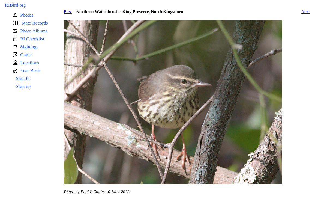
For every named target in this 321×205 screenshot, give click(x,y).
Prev (68, 11)
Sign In (23, 78)
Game (26, 54)
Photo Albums (33, 31)
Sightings (29, 46)
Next (305, 11)
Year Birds (30, 70)
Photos (26, 15)
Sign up (23, 86)
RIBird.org (15, 5)
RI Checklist (32, 38)
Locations (29, 62)
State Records (34, 23)
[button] (35, 15)
